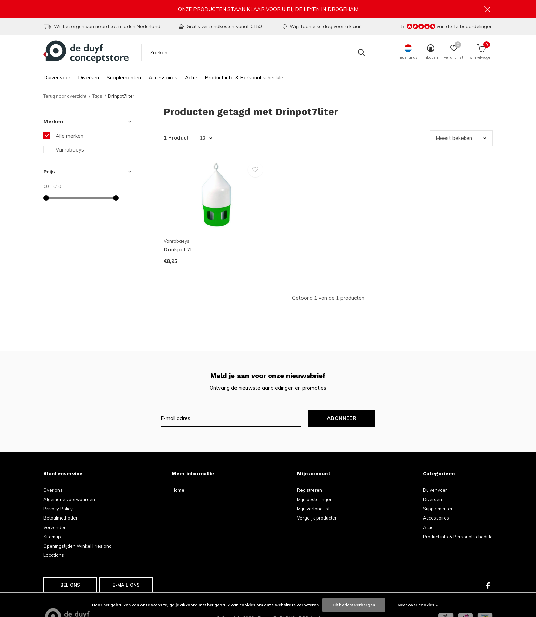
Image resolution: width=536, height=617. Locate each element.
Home (178, 491)
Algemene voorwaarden (69, 500)
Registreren (309, 491)
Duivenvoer (56, 79)
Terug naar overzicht (64, 97)
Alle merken (69, 137)
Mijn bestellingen (315, 500)
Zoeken (361, 53)
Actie (191, 79)
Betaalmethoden (61, 519)
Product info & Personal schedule (244, 79)
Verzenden (55, 528)
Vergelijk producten (317, 519)
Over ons (53, 491)
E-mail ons (126, 586)
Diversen (88, 79)
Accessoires (163, 79)
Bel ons (70, 586)
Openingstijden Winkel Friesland (77, 547)
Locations (53, 556)
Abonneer (341, 419)
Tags (97, 97)
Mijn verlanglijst (313, 509)
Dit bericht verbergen (354, 604)
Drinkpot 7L (178, 251)
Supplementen (124, 79)
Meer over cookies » (417, 604)
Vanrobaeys (70, 150)
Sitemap (52, 537)
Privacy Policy (58, 509)
